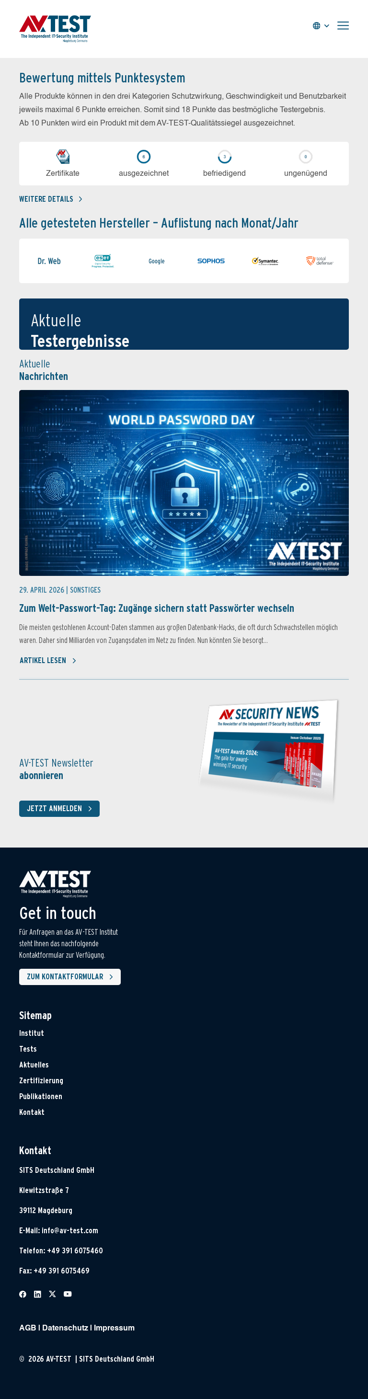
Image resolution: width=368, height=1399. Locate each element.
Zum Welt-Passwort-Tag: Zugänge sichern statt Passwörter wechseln (156, 608)
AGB (27, 1328)
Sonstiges (85, 590)
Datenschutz (65, 1328)
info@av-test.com (70, 1230)
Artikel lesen (48, 660)
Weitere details (50, 199)
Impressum (114, 1328)
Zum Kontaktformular (72, 977)
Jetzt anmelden (61, 808)
